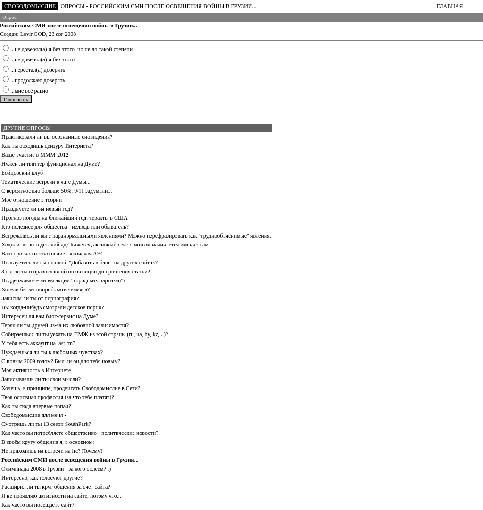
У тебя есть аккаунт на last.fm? (38, 343)
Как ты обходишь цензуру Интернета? (47, 146)
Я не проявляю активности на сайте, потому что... (61, 496)
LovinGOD (33, 34)
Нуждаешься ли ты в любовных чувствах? (52, 352)
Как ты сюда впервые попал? (36, 406)
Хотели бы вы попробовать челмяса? (45, 289)
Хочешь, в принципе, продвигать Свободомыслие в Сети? (70, 388)
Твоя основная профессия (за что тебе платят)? (57, 397)
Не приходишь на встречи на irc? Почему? (52, 451)
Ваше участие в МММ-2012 (34, 155)
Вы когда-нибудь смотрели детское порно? (52, 307)
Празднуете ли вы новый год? (37, 208)
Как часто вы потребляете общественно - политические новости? (79, 433)
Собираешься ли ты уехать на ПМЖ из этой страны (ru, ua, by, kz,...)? (84, 334)
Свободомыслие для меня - (33, 415)
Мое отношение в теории (31, 199)
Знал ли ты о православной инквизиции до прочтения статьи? (75, 271)
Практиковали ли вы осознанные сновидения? (56, 137)
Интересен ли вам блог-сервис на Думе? (49, 316)
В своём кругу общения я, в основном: (47, 442)
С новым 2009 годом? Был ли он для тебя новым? (60, 361)
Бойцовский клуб (22, 173)
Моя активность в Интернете (36, 370)
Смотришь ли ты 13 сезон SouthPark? (46, 424)
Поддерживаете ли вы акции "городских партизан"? (63, 280)
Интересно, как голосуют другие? (42, 478)
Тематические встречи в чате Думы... (46, 181)
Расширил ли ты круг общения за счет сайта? (55, 487)
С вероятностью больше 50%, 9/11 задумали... (56, 190)
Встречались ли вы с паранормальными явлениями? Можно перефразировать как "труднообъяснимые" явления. (136, 235)
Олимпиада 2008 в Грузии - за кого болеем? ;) (56, 469)
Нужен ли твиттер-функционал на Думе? (50, 164)
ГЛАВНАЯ (449, 6)
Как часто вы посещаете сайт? (37, 505)
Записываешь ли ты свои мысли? (41, 379)
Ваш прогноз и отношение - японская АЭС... (54, 253)
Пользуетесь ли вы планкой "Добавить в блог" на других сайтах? (79, 262)
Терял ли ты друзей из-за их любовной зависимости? (65, 325)
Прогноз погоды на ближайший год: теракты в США (64, 217)
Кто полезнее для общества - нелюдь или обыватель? (65, 226)
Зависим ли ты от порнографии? (40, 298)
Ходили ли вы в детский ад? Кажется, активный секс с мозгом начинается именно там (104, 244)
